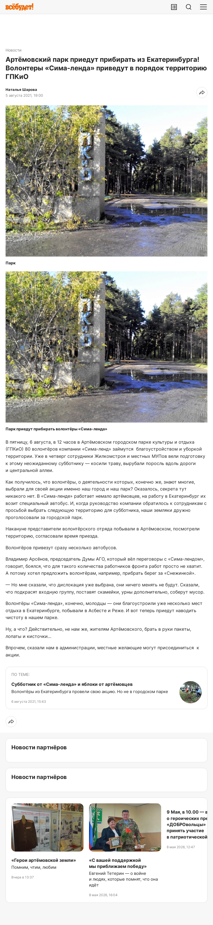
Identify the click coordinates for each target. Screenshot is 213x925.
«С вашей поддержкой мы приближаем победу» (118, 863)
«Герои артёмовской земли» (43, 860)
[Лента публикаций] (174, 7)
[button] (106, 181)
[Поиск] (189, 7)
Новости (13, 50)
